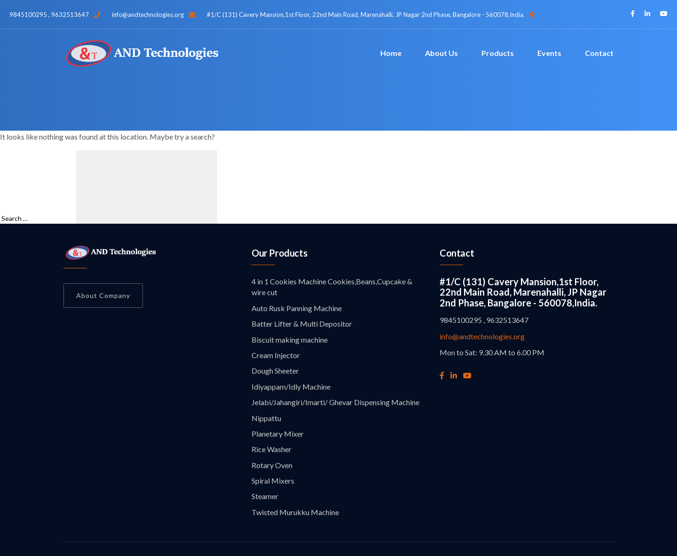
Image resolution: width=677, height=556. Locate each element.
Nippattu (266, 418)
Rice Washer (271, 449)
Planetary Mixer (278, 433)
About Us (441, 52)
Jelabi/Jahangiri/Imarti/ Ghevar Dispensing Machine (335, 402)
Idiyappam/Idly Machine (291, 386)
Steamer (265, 496)
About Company (103, 295)
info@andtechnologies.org (482, 336)
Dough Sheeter (275, 370)
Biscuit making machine (290, 339)
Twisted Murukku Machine (295, 512)
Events (549, 52)
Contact (599, 52)
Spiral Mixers (273, 480)
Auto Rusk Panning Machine (297, 308)
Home (390, 52)
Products (497, 52)
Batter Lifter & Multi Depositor (302, 323)
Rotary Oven (272, 465)
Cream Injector (276, 355)
